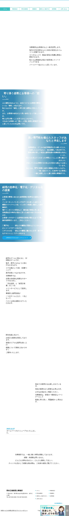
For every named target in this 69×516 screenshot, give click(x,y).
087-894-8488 (12, 497)
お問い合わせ (64, 9)
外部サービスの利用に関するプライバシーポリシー (14, 510)
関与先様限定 (24, 9)
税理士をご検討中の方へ (44, 9)
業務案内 (34, 9)
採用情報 (54, 9)
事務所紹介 (15, 9)
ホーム (5, 9)
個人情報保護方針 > (59, 503)
